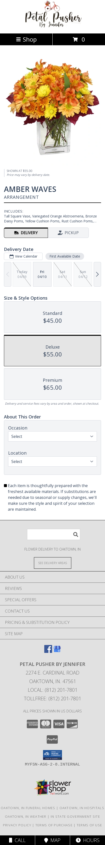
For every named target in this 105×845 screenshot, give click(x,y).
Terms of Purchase (54, 825)
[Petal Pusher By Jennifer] (52, 26)
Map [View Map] (52, 840)
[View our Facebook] (48, 651)
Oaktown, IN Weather (25, 816)
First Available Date (64, 256)
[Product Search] (53, 534)
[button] (52, 755)
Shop (26, 39)
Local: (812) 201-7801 (52, 690)
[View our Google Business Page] (57, 651)
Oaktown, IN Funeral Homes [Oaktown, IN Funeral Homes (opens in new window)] (28, 808)
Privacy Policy (17, 825)
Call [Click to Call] (17, 840)
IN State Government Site (75, 816)
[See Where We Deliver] (52, 562)
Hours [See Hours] (88, 840)
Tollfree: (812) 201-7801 (52, 698)
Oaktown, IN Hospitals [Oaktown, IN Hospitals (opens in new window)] (82, 808)
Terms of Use (89, 825)
